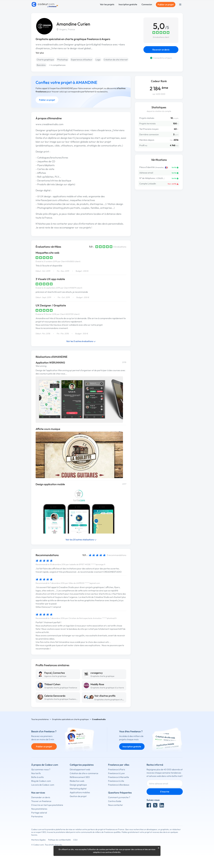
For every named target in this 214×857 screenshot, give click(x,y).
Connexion (147, 4)
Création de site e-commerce (84, 773)
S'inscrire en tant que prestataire (47, 805)
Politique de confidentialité (59, 840)
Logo (98, 59)
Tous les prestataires (40, 719)
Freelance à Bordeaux (118, 784)
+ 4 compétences (57, 65)
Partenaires (37, 816)
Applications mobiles (80, 792)
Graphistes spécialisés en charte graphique (70, 719)
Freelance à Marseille (118, 777)
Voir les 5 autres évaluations (81, 341)
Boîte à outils (37, 777)
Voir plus (40, 52)
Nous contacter (115, 805)
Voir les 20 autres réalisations (81, 539)
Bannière (41, 65)
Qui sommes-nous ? (40, 769)
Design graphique (78, 784)
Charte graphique (45, 59)
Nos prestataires (39, 808)
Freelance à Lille (116, 781)
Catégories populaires (82, 764)
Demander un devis (40, 797)
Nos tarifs (36, 773)
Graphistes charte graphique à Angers (110, 699)
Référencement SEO (80, 777)
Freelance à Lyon (116, 773)
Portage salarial (39, 812)
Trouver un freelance (41, 801)
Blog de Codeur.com (41, 781)
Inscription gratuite (128, 4)
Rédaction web (77, 781)
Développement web (80, 769)
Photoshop (62, 59)
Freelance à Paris (116, 769)
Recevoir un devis (160, 49)
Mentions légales (38, 840)
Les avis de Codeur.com (42, 784)
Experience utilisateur (81, 59)
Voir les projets (107, 4)
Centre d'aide (114, 801)
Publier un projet (166, 4)
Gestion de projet (78, 796)
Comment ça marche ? (119, 797)
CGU (75, 840)
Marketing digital (78, 788)
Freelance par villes (118, 764)
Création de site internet (116, 59)
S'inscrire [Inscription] (164, 791)
